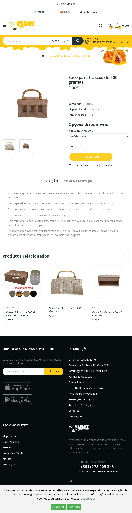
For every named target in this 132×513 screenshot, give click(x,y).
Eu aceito (58, 507)
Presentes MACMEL (14, 453)
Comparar (107, 165)
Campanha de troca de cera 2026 (89, 365)
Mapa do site (10, 436)
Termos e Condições (81, 405)
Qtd (71, 147)
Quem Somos (77, 382)
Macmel (10, 307)
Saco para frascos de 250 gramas (65, 309)
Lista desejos (11, 441)
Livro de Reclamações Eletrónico (88, 388)
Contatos (74, 410)
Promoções (9, 464)
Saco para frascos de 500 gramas (70, 55)
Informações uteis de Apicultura (88, 371)
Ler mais (74, 507)
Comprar (92, 157)
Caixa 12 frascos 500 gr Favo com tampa (21, 313)
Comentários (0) (78, 181)
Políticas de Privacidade (83, 393)
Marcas (7, 447)
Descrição (49, 181)
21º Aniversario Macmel (82, 359)
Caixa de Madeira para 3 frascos (107, 313)
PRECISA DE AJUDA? (92, 462)
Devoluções (75, 416)
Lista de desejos (82, 165)
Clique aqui (88, 498)
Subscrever (53, 371)
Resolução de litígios (81, 399)
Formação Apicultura (80, 376)
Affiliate (7, 458)
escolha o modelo (82, 130)
